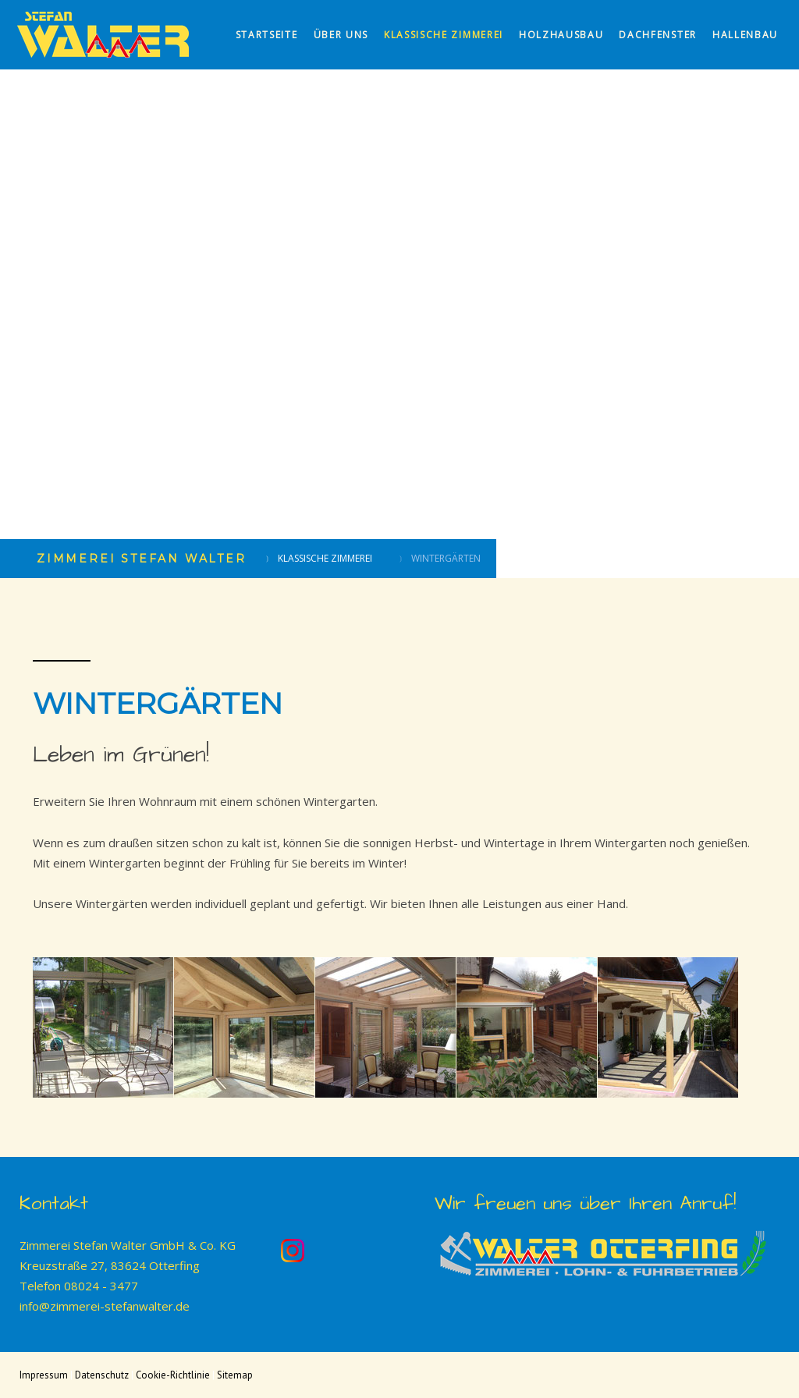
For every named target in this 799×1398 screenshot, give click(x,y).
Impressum (44, 1375)
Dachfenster (657, 34)
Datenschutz (102, 1375)
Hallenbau (745, 34)
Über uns (341, 34)
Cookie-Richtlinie (173, 1375)
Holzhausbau (561, 34)
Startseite (267, 34)
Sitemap (235, 1375)
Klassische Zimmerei (443, 34)
